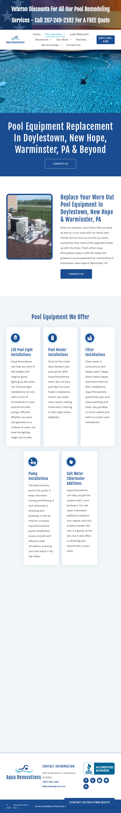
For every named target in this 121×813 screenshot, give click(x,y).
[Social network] (99, 781)
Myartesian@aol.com (53, 786)
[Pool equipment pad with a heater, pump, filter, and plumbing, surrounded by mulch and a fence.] (29, 226)
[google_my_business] (92, 781)
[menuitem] (37, 34)
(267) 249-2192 (50, 781)
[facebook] (86, 781)
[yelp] (86, 787)
